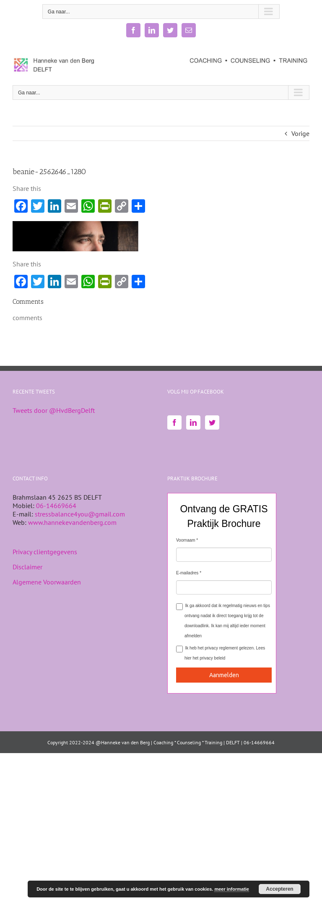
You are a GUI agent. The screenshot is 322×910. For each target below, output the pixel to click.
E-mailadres (187, 573)
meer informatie (231, 889)
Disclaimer (27, 567)
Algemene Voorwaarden (47, 582)
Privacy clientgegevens (45, 552)
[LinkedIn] (193, 422)
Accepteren (279, 889)
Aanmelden (224, 675)
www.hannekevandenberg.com (72, 522)
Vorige (300, 133)
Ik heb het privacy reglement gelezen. (220, 653)
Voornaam (185, 540)
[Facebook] (174, 422)
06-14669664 (56, 505)
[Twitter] (212, 422)
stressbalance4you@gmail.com (80, 514)
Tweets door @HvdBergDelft (54, 410)
